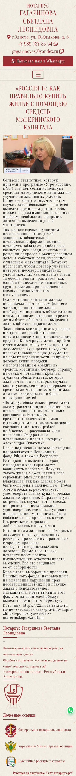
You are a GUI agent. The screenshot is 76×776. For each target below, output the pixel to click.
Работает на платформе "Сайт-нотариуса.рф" (43, 773)
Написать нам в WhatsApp (38, 61)
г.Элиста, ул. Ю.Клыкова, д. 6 (38, 37)
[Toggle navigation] (38, 75)
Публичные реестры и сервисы (35, 761)
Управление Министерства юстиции (39, 746)
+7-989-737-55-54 (38, 44)
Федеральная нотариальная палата (38, 730)
